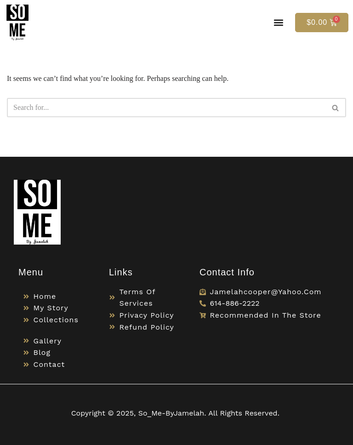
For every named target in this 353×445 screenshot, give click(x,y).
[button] (278, 22)
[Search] (166, 107)
